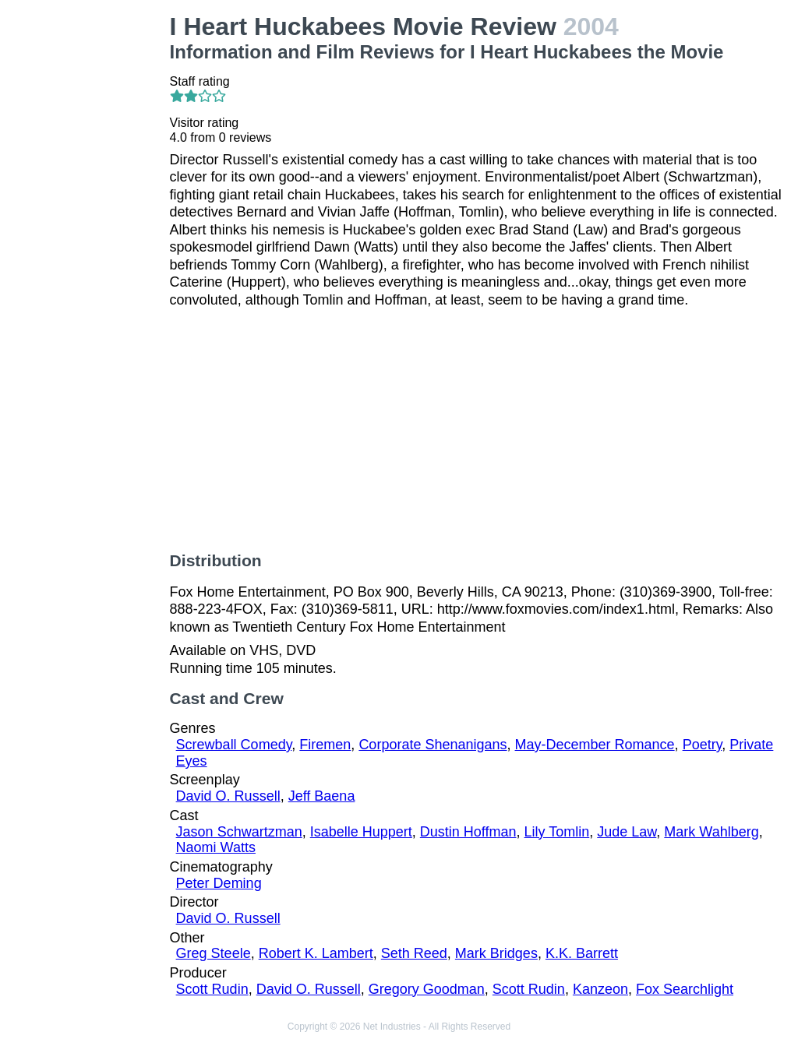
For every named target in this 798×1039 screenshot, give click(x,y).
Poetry (702, 744)
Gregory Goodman (427, 989)
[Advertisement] (88, 246)
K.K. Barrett (582, 953)
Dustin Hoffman (468, 832)
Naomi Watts (216, 847)
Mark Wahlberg (711, 832)
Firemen (325, 744)
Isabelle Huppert (361, 832)
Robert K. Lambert (316, 953)
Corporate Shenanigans (432, 744)
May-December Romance (595, 744)
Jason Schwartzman (239, 832)
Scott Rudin (212, 989)
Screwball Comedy (234, 744)
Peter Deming (219, 883)
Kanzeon (600, 989)
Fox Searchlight (684, 989)
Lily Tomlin (557, 832)
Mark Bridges (496, 953)
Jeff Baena (321, 796)
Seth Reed (414, 953)
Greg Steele (213, 953)
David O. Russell (228, 796)
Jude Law (626, 832)
